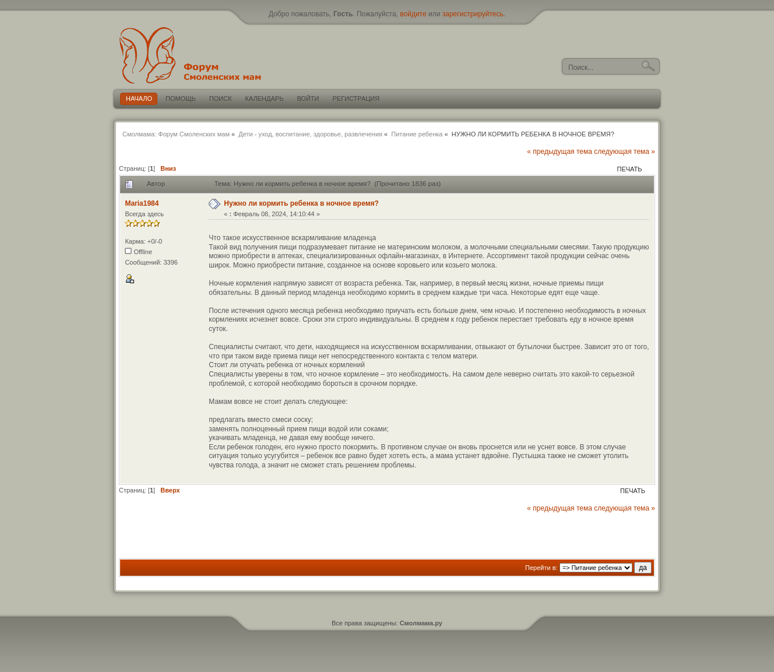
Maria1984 (142, 203)
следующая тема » (624, 151)
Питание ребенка (416, 134)
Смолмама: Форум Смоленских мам (176, 134)
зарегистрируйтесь (473, 14)
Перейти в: (541, 567)
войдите (413, 14)
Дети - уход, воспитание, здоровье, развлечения (310, 134)
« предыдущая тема (559, 151)
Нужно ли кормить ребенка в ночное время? (301, 203)
